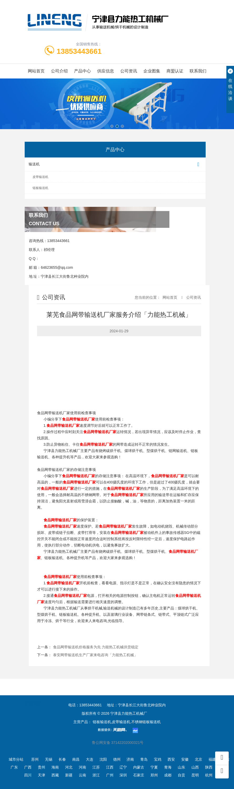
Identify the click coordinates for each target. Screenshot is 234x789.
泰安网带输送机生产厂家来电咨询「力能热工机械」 (95, 655)
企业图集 (151, 71)
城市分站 (16, 759)
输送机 (115, 164)
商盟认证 (175, 71)
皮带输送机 (40, 177)
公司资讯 (128, 71)
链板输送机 (40, 188)
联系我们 (198, 71)
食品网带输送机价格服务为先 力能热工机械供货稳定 (96, 647)
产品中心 (82, 71)
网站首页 (36, 71)
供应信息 (105, 71)
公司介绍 (59, 71)
